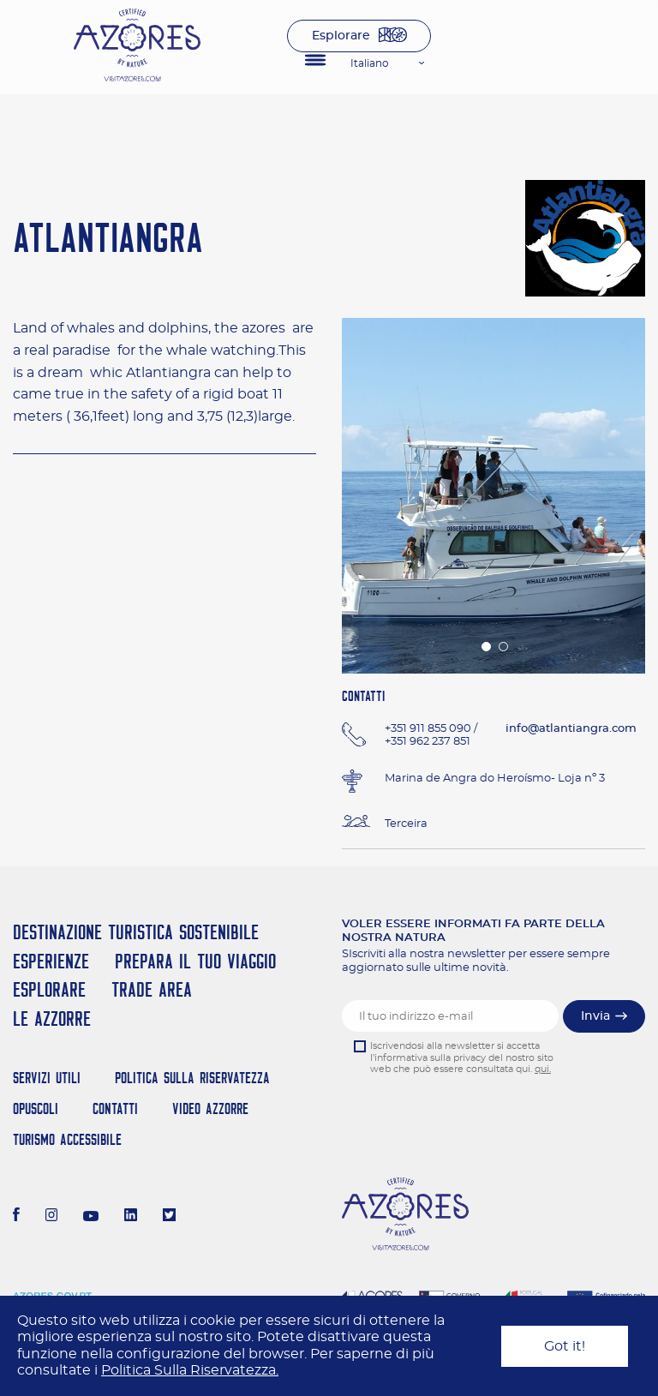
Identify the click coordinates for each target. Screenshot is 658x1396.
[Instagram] (51, 1217)
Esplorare (341, 36)
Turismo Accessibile (67, 1139)
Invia (595, 1016)
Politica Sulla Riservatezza (192, 1077)
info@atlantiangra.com (571, 728)
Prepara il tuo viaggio (195, 961)
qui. (543, 1069)
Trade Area (151, 989)
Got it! (564, 1346)
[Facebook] (16, 1217)
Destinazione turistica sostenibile (136, 932)
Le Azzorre (52, 1018)
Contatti (115, 1108)
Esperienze (51, 961)
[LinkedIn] (130, 1217)
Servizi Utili (47, 1077)
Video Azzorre (210, 1108)
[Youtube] (91, 1217)
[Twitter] (169, 1217)
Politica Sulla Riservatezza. (189, 1370)
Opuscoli (35, 1108)
